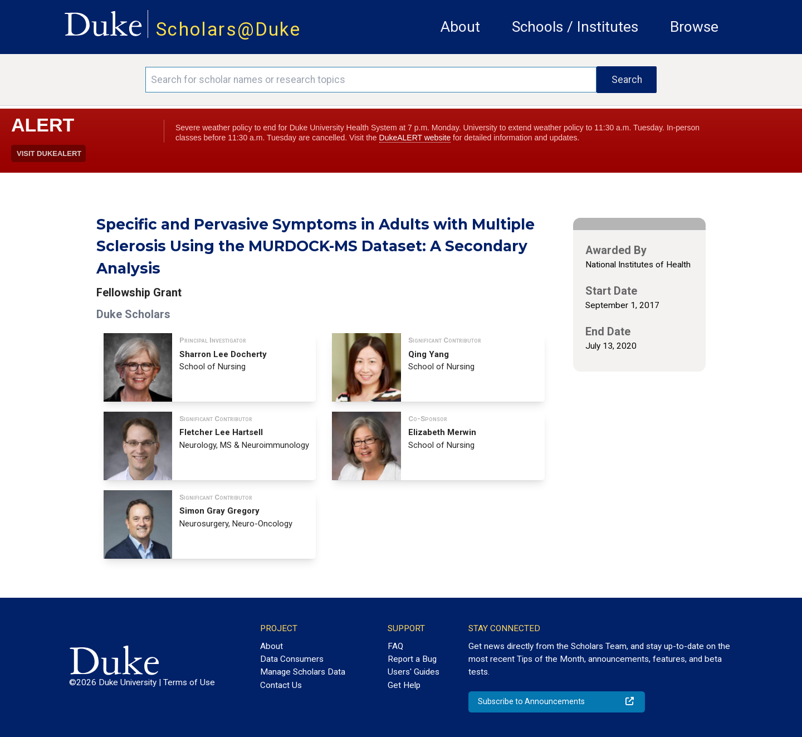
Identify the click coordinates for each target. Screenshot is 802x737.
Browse (694, 26)
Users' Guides (413, 672)
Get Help (404, 685)
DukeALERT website (415, 137)
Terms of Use (189, 682)
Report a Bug (412, 659)
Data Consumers (292, 659)
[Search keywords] (370, 79)
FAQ (395, 646)
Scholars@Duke (228, 29)
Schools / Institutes (575, 26)
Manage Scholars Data (302, 672)
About (460, 26)
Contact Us (281, 685)
